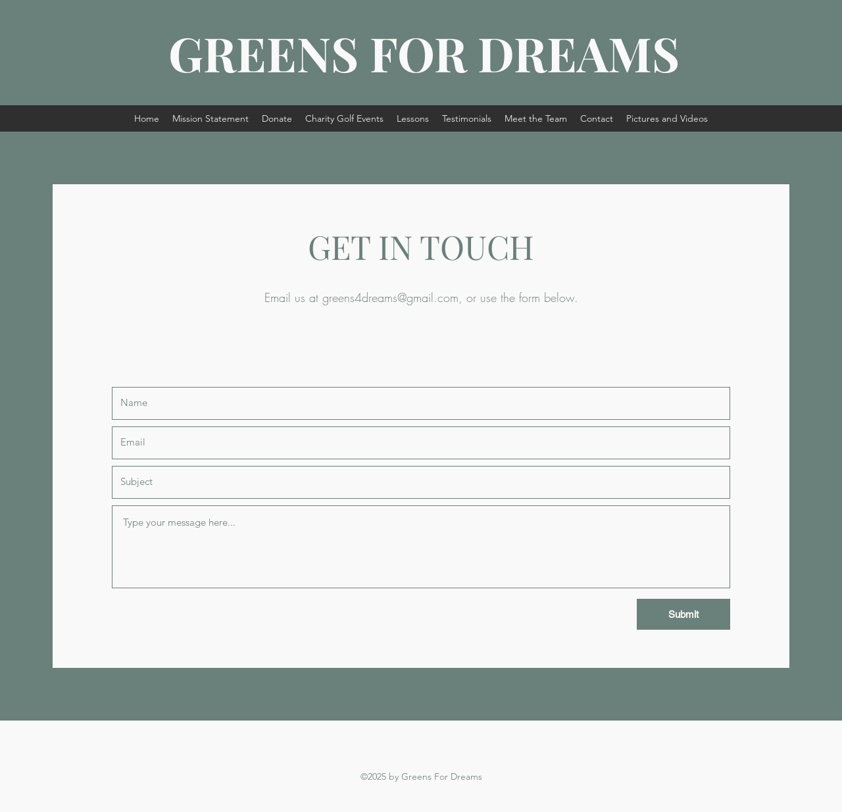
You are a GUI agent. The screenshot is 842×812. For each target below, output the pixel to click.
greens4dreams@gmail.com (390, 297)
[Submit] (683, 614)
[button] (344, 118)
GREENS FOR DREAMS (424, 52)
